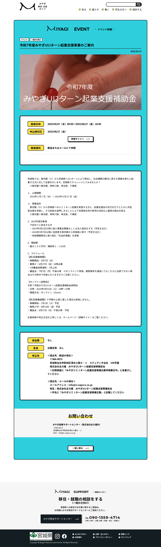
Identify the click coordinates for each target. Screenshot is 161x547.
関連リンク (125, 534)
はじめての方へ (81, 534)
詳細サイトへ (77, 139)
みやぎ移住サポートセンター (57, 518)
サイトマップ (126, 537)
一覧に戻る (77, 448)
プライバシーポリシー (103, 537)
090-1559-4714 (102, 517)
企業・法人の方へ (102, 534)
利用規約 (78, 537)
